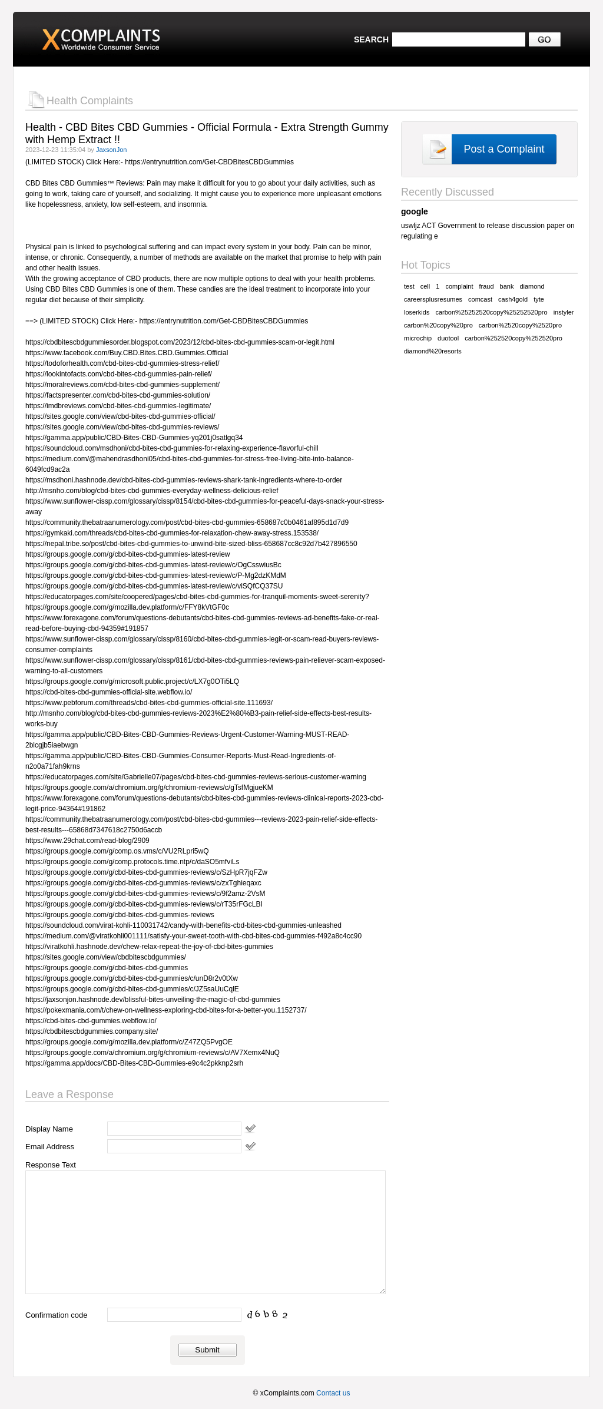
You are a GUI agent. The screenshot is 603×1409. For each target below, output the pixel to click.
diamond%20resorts (433, 351)
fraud (486, 286)
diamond (531, 286)
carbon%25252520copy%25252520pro (491, 312)
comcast (480, 299)
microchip (418, 338)
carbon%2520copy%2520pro (520, 325)
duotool (448, 338)
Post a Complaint (503, 149)
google (414, 211)
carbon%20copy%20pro (438, 325)
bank (507, 286)
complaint (459, 286)
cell (425, 286)
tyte (539, 299)
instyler (564, 312)
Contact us (333, 1393)
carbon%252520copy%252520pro (513, 338)
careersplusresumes (433, 299)
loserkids (416, 312)
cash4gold (513, 299)
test (409, 286)
